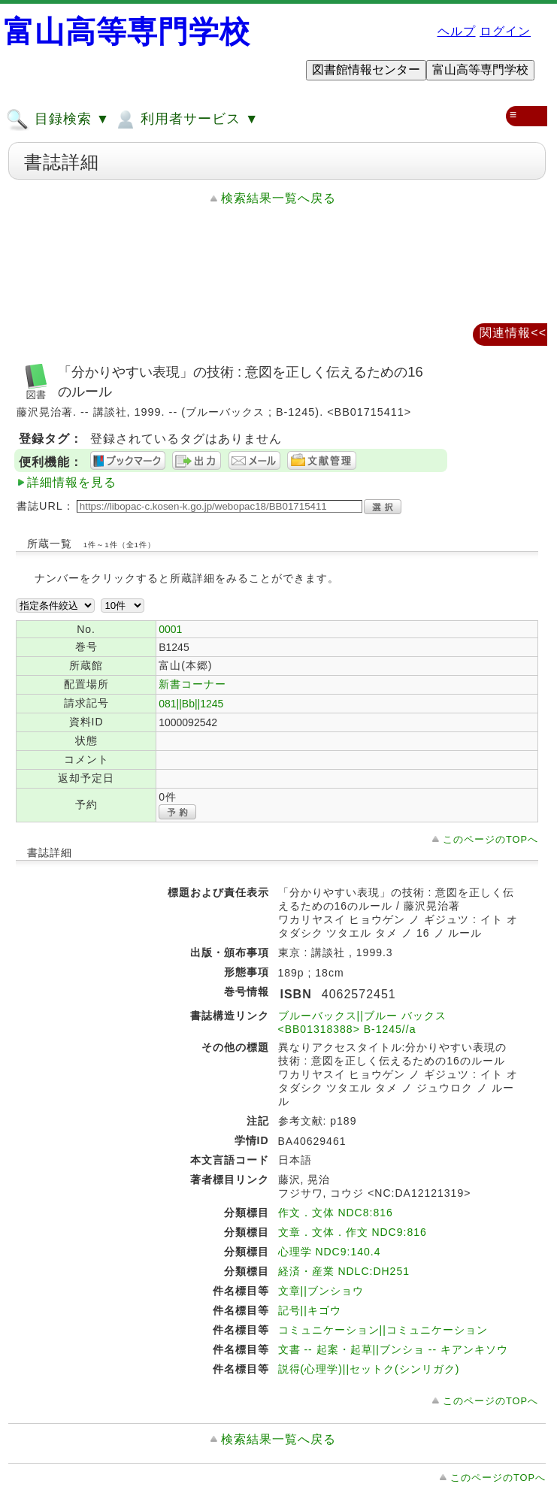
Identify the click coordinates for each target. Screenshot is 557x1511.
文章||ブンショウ (321, 1291)
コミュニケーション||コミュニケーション (383, 1330)
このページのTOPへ (490, 839)
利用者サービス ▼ (186, 119)
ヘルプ (456, 31)
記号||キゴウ (309, 1310)
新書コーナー (192, 684)
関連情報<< (513, 332)
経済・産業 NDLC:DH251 (344, 1271)
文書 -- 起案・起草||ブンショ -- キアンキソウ (393, 1349)
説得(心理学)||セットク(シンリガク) (369, 1369)
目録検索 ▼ (58, 119)
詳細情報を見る (72, 482)
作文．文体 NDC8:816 (335, 1213)
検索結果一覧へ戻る (278, 198)
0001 (170, 629)
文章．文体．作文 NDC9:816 (352, 1232)
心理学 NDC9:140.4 (329, 1252)
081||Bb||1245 (191, 704)
